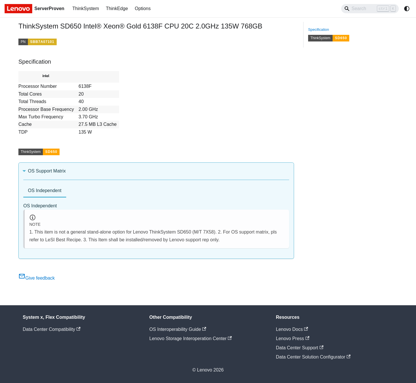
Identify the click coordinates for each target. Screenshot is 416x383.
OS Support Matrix (47, 170)
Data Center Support (299, 347)
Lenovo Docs (292, 329)
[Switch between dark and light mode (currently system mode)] (406, 8)
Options (143, 8)
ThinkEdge (117, 8)
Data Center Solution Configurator (313, 356)
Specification (318, 29)
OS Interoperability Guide (177, 329)
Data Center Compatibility (52, 329)
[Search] (370, 8)
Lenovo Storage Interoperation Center (190, 338)
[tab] (44, 191)
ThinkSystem (85, 8)
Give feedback (36, 278)
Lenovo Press (292, 338)
